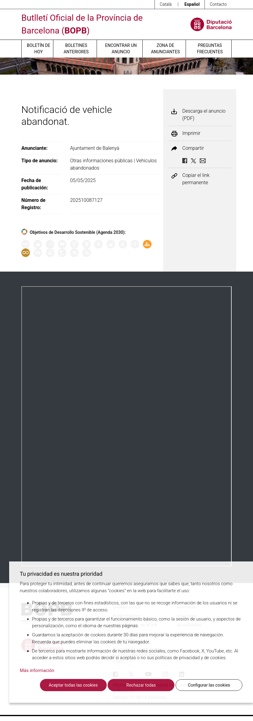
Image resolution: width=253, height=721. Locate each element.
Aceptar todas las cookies (73, 685)
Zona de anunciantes (165, 48)
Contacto (218, 4)
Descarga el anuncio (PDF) (204, 114)
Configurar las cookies (209, 685)
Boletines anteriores (76, 48)
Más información (37, 670)
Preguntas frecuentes (210, 48)
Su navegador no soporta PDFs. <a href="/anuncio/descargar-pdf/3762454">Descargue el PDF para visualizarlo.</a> (126, 426)
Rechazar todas (141, 685)
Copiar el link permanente (195, 178)
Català (166, 4)
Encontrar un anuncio (121, 48)
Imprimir (191, 133)
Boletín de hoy (38, 48)
